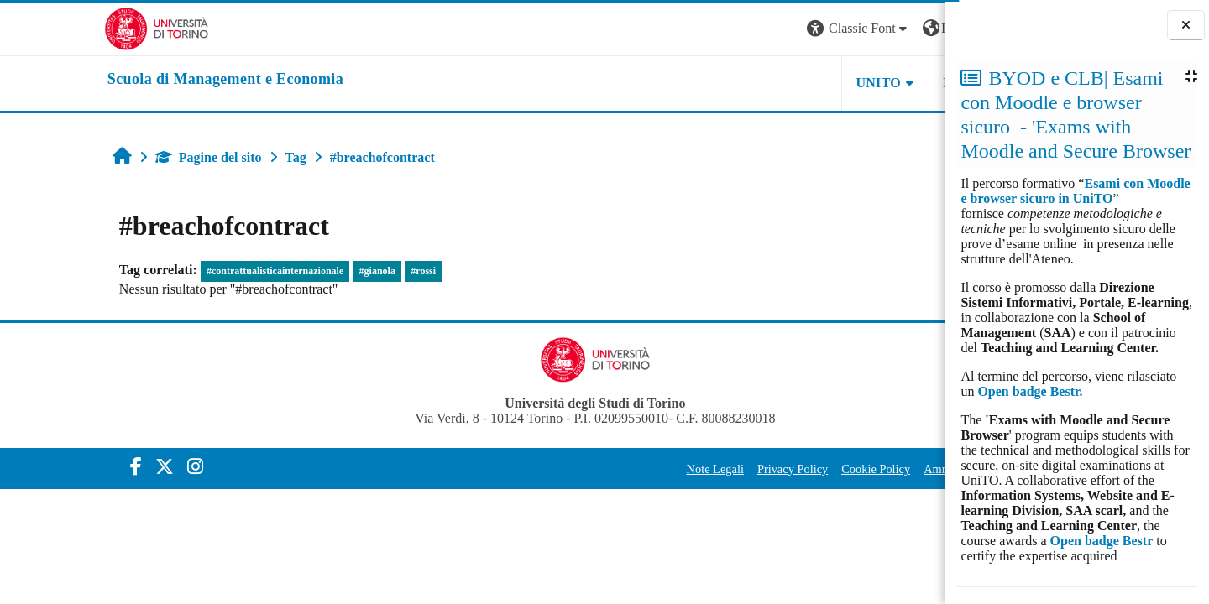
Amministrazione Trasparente (853, 469)
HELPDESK (839, 83)
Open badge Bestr (1102, 541)
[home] (121, 79)
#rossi (327, 271)
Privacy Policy (650, 469)
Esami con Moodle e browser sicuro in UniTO (1075, 191)
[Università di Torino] (52, 27)
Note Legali (573, 469)
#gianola (282, 271)
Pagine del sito (113, 157)
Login (915, 28)
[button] (717, 29)
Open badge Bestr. (1029, 391)
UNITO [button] (737, 83)
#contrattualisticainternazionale (179, 271)
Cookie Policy (733, 469)
